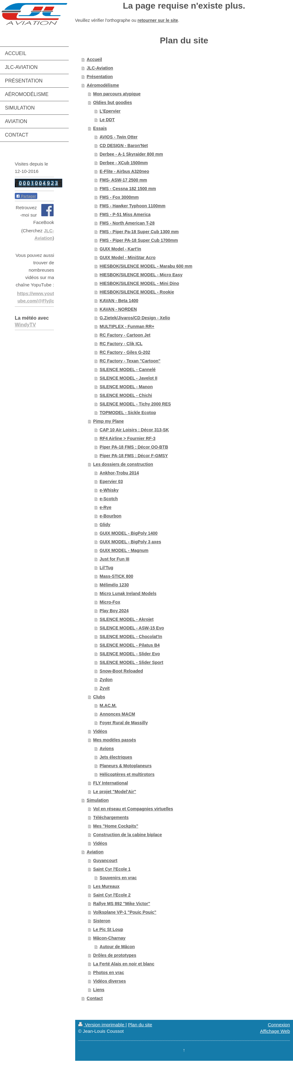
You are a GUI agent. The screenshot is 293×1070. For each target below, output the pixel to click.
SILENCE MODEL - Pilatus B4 (130, 645)
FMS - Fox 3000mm (119, 197)
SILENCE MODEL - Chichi (126, 395)
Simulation (98, 800)
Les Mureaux (106, 886)
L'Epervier (110, 111)
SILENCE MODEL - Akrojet (126, 619)
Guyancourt (105, 860)
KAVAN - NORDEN (118, 309)
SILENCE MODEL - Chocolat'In (131, 636)
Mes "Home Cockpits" (115, 826)
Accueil (94, 59)
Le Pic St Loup (108, 929)
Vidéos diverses (109, 981)
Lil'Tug (106, 567)
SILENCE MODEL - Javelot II (128, 378)
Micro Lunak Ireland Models (128, 593)
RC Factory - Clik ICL (121, 343)
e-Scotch (109, 498)
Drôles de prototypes (114, 955)
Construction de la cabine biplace (127, 834)
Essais (100, 128)
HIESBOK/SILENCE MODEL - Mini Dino (139, 283)
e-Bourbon (110, 515)
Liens (98, 989)
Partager (26, 196)
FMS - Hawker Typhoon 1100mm (132, 205)
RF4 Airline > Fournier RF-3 (127, 438)
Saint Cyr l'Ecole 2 (112, 894)
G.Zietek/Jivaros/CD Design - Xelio (135, 317)
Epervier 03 (111, 481)
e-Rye (105, 507)
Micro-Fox (110, 602)
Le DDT (107, 119)
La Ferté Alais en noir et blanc (123, 963)
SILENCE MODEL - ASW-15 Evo (132, 627)
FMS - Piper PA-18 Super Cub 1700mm (139, 240)
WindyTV (25, 324)
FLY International (110, 783)
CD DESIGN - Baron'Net (124, 145)
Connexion (279, 1024)
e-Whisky (109, 490)
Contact (95, 998)
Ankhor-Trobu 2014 (119, 472)
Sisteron (101, 920)
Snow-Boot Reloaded (121, 671)
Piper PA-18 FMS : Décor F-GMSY (134, 455)
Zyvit (105, 688)
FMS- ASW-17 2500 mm (123, 180)
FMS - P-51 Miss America (125, 214)
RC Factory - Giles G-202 (125, 352)
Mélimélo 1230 (114, 584)
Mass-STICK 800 (116, 576)
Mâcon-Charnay (109, 938)
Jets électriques (116, 757)
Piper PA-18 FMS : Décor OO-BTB (134, 447)
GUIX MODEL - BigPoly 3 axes (130, 541)
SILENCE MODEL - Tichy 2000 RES (135, 403)
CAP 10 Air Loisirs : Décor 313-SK (134, 429)
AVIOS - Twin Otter (118, 136)
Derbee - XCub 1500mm (124, 162)
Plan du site (140, 1024)
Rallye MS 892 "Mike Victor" (121, 903)
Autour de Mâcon (117, 946)
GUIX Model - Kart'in (120, 248)
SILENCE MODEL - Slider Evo (130, 653)
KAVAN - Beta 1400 (119, 300)
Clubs (99, 696)
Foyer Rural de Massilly (124, 722)
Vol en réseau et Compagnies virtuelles (133, 808)
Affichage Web (275, 1031)
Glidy (105, 524)
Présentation (100, 76)
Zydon (106, 679)
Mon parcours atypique (116, 93)
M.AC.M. (108, 705)
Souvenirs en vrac (118, 877)
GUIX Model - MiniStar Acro (128, 257)
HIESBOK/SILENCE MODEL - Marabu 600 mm (146, 266)
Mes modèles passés (114, 739)
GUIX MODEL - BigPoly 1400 (128, 533)
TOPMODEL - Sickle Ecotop (128, 412)
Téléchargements (110, 817)
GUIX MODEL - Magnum (124, 550)
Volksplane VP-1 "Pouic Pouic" (124, 912)
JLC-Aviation (100, 68)
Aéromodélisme (103, 85)
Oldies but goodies (112, 102)
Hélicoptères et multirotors (127, 774)
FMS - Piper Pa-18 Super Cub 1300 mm (139, 231)
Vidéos (100, 731)
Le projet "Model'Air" (114, 791)
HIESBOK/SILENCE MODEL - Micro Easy (141, 274)
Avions (107, 748)
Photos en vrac (108, 972)
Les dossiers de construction (123, 464)
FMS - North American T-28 (127, 223)
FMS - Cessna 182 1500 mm (128, 188)
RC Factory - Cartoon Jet (125, 335)
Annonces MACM (117, 714)
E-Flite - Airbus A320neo (124, 171)
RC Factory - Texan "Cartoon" (130, 360)
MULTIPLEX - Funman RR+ (127, 326)
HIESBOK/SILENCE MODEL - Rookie (137, 291)
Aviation (95, 851)
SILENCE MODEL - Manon (126, 386)
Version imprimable (102, 1024)
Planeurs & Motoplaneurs (126, 765)
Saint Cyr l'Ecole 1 (112, 869)
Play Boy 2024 (114, 610)
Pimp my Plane (108, 421)
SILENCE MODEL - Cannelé (128, 369)
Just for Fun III (114, 559)
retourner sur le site (157, 20)
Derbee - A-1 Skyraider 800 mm (131, 154)
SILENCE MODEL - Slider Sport (131, 662)
